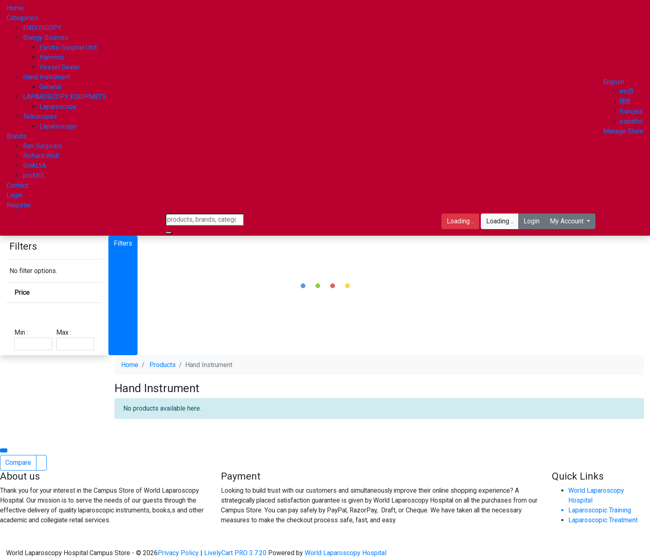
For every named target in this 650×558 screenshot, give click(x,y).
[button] (613, 82)
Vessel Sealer (59, 67)
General (50, 87)
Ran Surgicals (42, 146)
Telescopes (40, 116)
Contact (17, 185)
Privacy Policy (179, 553)
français (631, 111)
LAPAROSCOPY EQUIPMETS (64, 97)
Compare (18, 462)
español (631, 121)
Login (15, 195)
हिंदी (625, 102)
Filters (123, 243)
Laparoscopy (58, 106)
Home (15, 8)
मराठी (627, 92)
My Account (567, 221)
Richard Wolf (41, 156)
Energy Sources (45, 37)
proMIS (33, 175)
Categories (22, 18)
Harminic (51, 57)
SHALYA (34, 166)
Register (19, 205)
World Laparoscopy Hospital (345, 553)
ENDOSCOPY (42, 28)
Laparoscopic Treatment (603, 520)
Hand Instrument (46, 77)
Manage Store (623, 131)
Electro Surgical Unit (68, 47)
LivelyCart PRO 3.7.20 (235, 553)
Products (162, 365)
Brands (17, 136)
